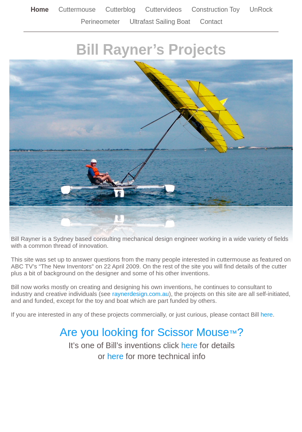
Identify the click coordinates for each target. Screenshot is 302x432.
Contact (211, 21)
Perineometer (101, 21)
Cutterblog (121, 9)
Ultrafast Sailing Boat (161, 21)
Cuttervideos (164, 9)
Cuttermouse (78, 9)
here (189, 345)
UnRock (260, 9)
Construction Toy (216, 9)
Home (41, 9)
